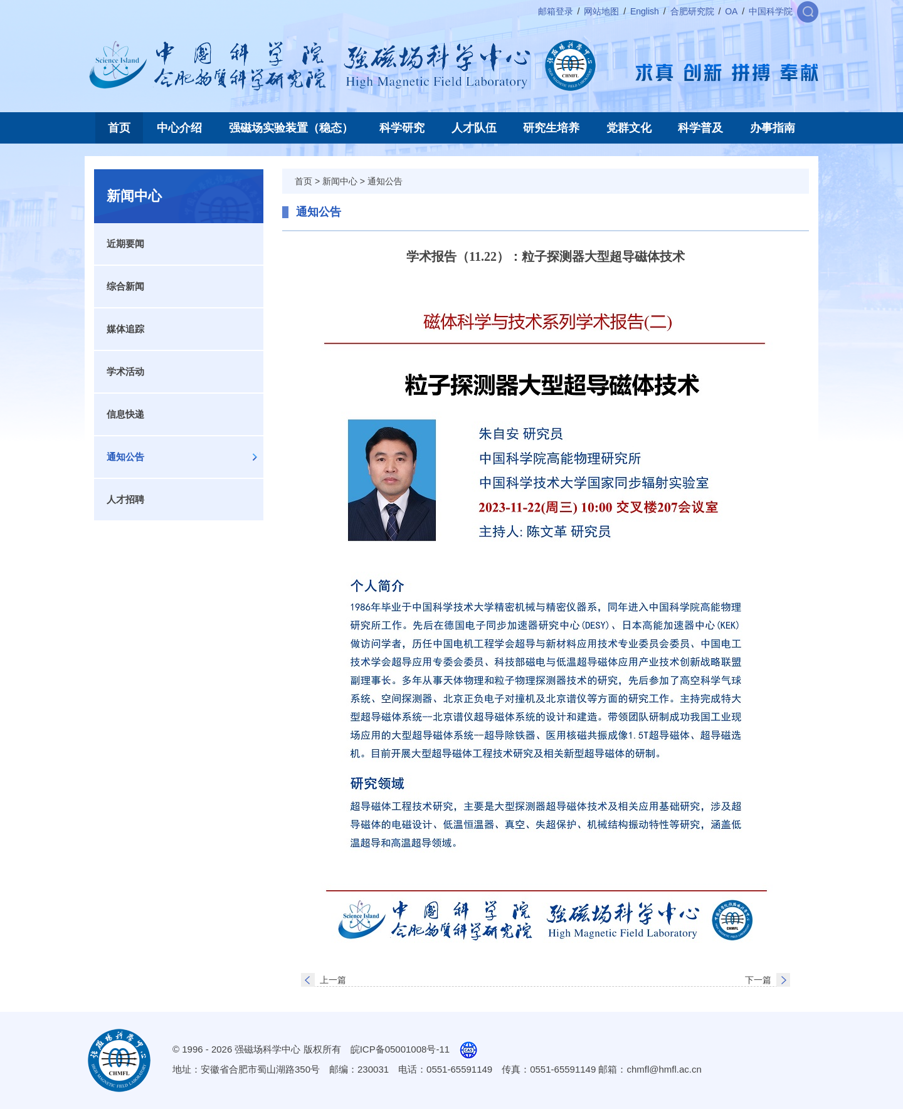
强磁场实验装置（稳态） (291, 128)
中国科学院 (771, 11)
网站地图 (601, 11)
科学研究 (402, 128)
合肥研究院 (692, 11)
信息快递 (125, 414)
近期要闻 (125, 243)
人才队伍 (474, 128)
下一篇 (758, 980)
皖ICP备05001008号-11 (400, 1049)
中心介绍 (179, 128)
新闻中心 (339, 181)
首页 (119, 128)
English (644, 11)
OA (731, 11)
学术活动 (125, 371)
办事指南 (772, 128)
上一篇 (333, 980)
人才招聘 (125, 499)
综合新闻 (125, 286)
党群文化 (629, 128)
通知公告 (125, 456)
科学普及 (700, 128)
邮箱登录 (555, 11)
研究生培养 (551, 128)
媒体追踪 (125, 328)
